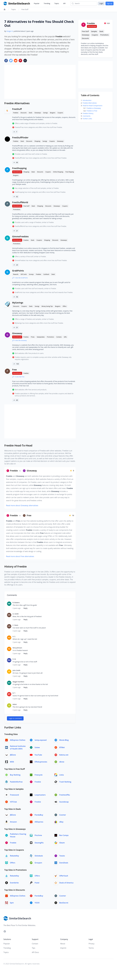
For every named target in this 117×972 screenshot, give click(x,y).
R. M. (14, 659)
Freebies (15, 113)
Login (101, 3)
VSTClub (13, 802)
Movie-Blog (64, 740)
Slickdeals (39, 856)
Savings (45, 113)
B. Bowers (16, 602)
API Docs (35, 952)
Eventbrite (14, 883)
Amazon (13, 822)
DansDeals (63, 863)
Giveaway (17, 333)
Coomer (62, 815)
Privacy (91, 943)
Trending (47, 3)
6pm (12, 903)
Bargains (52, 113)
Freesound (14, 795)
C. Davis (15, 625)
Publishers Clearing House (18, 835)
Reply (25, 608)
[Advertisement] (40, 82)
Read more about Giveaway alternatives (22, 505)
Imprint (63, 948)
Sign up (109, 3)
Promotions (16, 209)
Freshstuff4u (64, 795)
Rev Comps (63, 835)
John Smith (16, 670)
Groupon (38, 863)
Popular (36, 3)
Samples (94, 31)
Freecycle (38, 775)
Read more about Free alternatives (20, 556)
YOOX (37, 903)
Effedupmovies (41, 762)
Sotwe (37, 747)
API (64, 3)
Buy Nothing (15, 775)
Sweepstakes (41, 337)
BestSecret (63, 903)
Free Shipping (69, 172)
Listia (61, 775)
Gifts (65, 337)
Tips (33, 948)
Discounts (24, 113)
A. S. (14, 636)
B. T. (14, 693)
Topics (56, 3)
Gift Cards (24, 274)
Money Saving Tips (47, 306)
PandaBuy (39, 815)
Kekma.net (63, 755)
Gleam (62, 843)
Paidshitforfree (16, 782)
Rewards (15, 274)
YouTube (38, 755)
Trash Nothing (65, 782)
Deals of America (66, 883)
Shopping (37, 141)
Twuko (62, 856)
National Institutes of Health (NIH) (18, 747)
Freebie (38, 782)
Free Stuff (24, 9)
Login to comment (15, 718)
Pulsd (37, 883)
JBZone (13, 755)
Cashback (46, 274)
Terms (91, 948)
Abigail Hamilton (18, 682)
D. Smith (16, 614)
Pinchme (38, 835)
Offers (64, 306)
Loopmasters (40, 795)
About (62, 943)
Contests (59, 337)
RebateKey (14, 856)
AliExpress (39, 822)
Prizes (33, 337)
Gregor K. (10, 31)
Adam (15, 704)
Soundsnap (64, 802)
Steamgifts (39, 843)
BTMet (62, 747)
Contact (35, 943)
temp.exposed (41, 740)
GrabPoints (18, 270)
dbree (61, 762)
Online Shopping (58, 172)
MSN (12, 762)
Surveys (31, 274)
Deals (30, 113)
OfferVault (63, 876)
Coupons (60, 113)
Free (14, 369)
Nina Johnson (17, 648)
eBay (61, 822)
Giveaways (38, 113)
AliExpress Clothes (17, 740)
